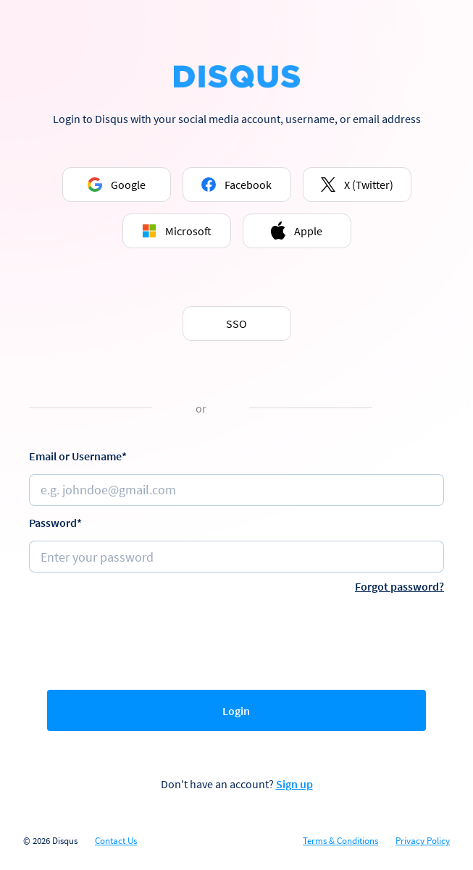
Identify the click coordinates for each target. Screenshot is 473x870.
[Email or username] (236, 490)
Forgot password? (399, 586)
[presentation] (237, 638)
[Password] (236, 557)
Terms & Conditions (340, 841)
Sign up (294, 784)
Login (236, 711)
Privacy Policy (422, 841)
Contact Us (116, 841)
